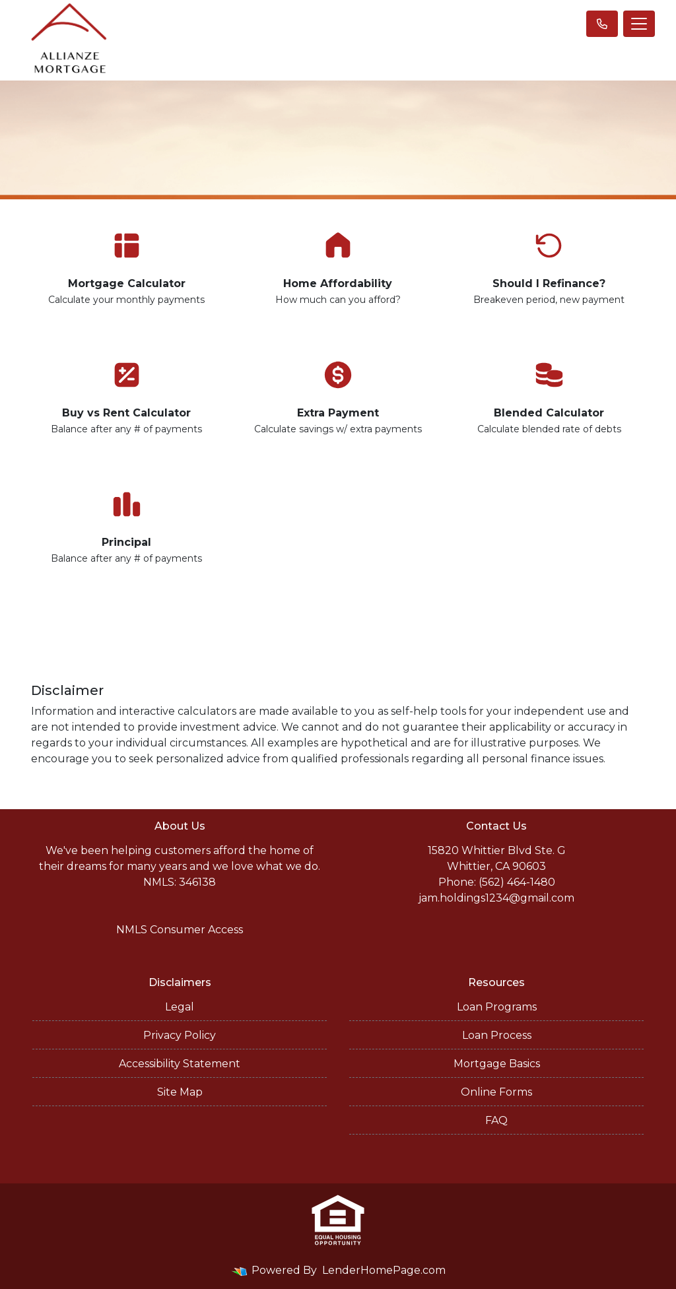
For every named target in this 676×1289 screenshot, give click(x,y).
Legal (179, 1007)
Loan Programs (497, 1007)
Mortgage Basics (497, 1063)
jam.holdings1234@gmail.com (496, 898)
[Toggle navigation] (639, 24)
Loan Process (496, 1035)
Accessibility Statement (179, 1063)
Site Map (180, 1092)
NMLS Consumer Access (179, 929)
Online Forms (496, 1092)
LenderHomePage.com (384, 1270)
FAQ (496, 1120)
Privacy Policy (179, 1035)
